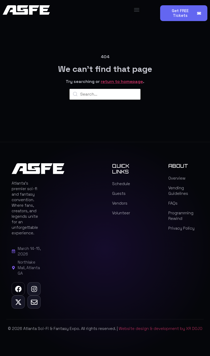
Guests (119, 193)
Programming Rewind (180, 215)
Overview (176, 178)
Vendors (119, 203)
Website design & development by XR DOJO (160, 328)
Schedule (121, 183)
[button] (136, 9)
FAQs (173, 203)
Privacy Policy (181, 228)
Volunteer (121, 212)
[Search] (75, 95)
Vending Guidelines (178, 190)
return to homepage (122, 81)
